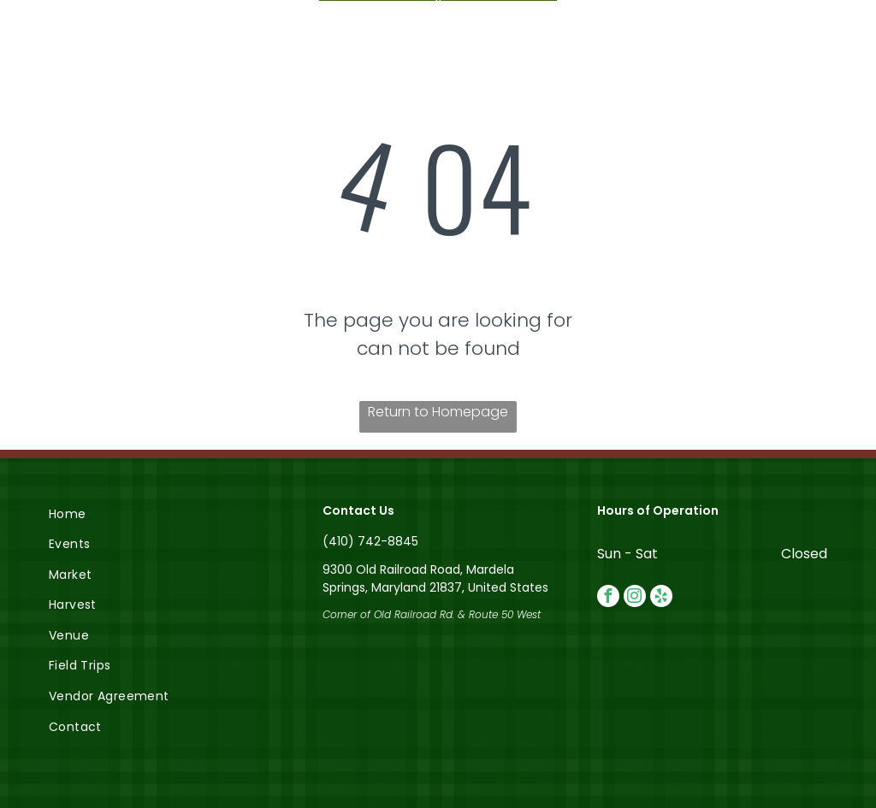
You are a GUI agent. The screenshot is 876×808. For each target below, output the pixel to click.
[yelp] (661, 598)
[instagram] (635, 598)
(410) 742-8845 (370, 541)
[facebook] (608, 598)
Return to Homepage (438, 412)
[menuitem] (164, 513)
